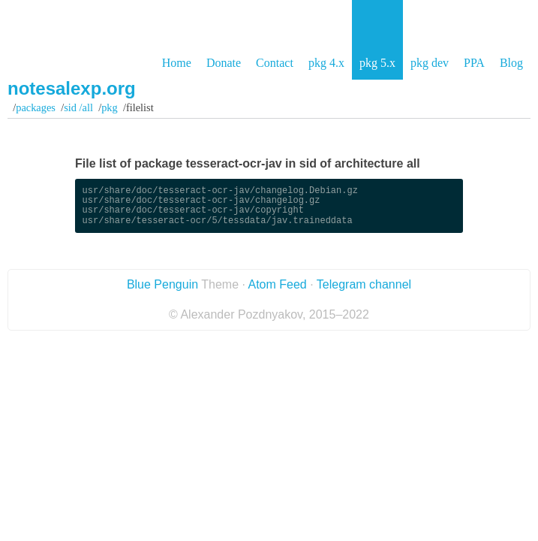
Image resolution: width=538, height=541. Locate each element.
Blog (511, 62)
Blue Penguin (162, 284)
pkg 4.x (326, 62)
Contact (274, 62)
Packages (36, 107)
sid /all (78, 107)
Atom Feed (277, 284)
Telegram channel (364, 284)
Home (176, 62)
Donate (223, 62)
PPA (474, 62)
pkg (109, 107)
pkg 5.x (377, 62)
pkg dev (429, 62)
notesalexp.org (72, 88)
